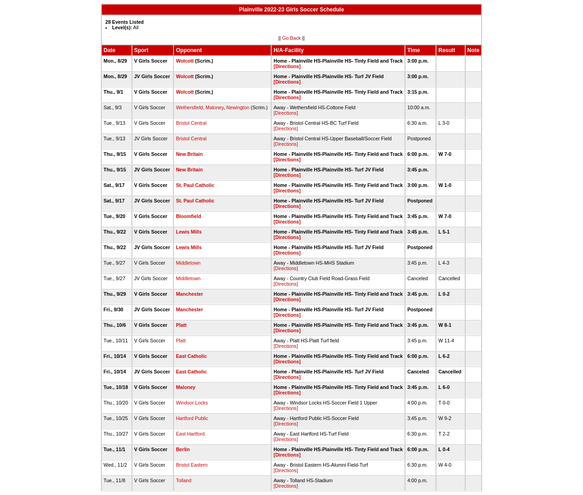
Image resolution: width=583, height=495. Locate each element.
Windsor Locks (192, 402)
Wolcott (185, 61)
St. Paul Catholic (195, 185)
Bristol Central (191, 123)
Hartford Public (192, 418)
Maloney (214, 107)
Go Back (291, 38)
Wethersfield (189, 107)
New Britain (189, 154)
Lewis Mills (188, 231)
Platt (181, 325)
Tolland (183, 480)
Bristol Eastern (191, 465)
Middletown (188, 263)
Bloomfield (188, 216)
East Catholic (191, 356)
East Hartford (190, 433)
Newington (237, 107)
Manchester (189, 294)
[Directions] (286, 66)
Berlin (182, 449)
